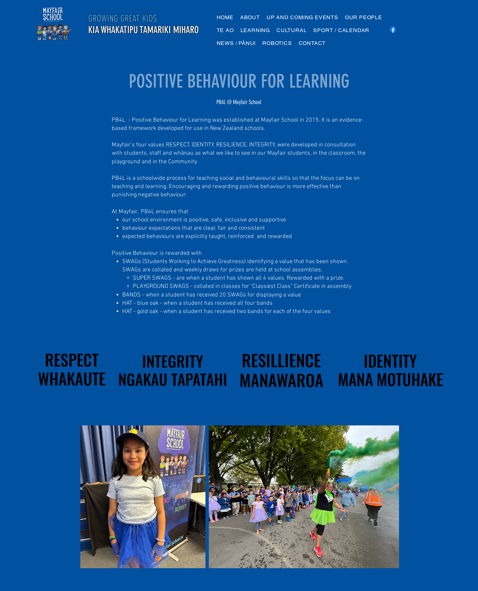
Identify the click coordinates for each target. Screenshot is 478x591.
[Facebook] (393, 29)
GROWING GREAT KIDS (122, 18)
